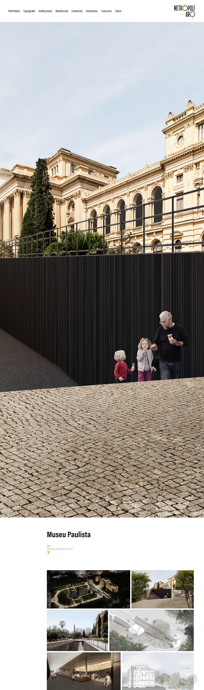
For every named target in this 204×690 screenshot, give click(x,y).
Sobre (118, 11)
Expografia (29, 11)
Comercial (77, 11)
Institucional (45, 11)
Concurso (106, 11)
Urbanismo (92, 11)
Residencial (62, 11)
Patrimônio (14, 11)
